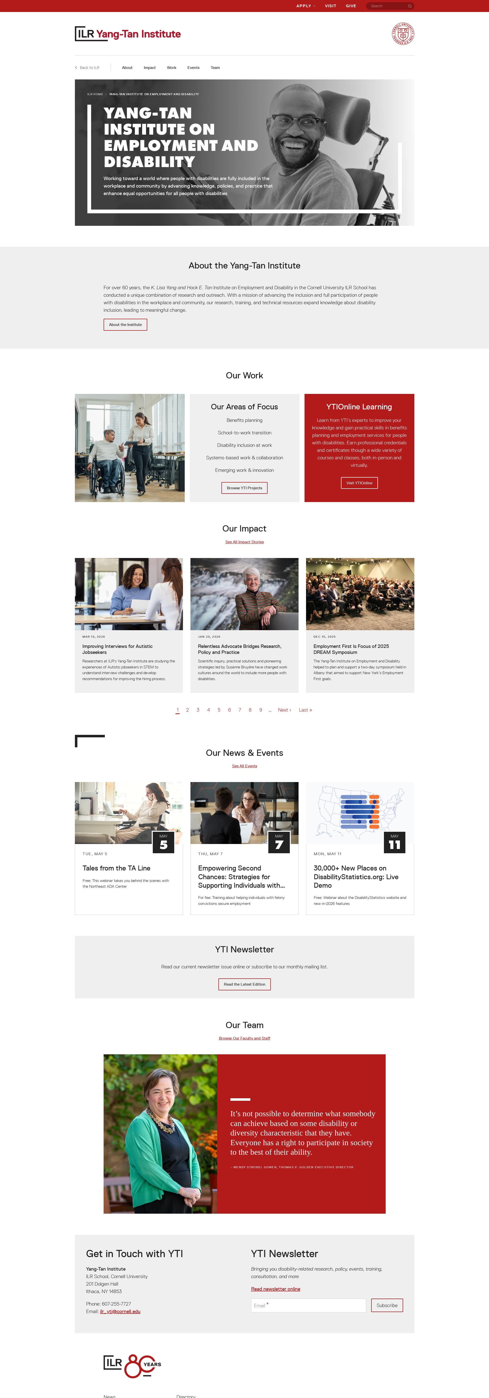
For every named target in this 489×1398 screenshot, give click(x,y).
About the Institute (125, 324)
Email (259, 1305)
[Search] (410, 6)
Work (171, 67)
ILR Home (95, 94)
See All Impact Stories (244, 542)
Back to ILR (87, 67)
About (127, 67)
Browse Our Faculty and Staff (244, 1038)
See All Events (244, 766)
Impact (150, 67)
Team (215, 67)
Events (193, 67)
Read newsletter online (275, 1289)
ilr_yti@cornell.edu (120, 1311)
